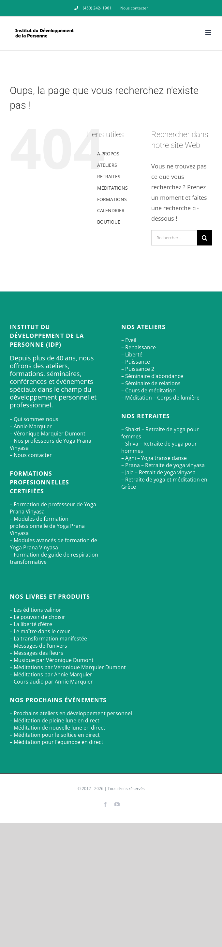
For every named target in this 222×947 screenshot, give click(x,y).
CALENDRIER (111, 210)
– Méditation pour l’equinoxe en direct (56, 742)
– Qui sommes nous (34, 419)
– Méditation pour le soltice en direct (55, 734)
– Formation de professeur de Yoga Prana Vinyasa (53, 508)
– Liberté (131, 354)
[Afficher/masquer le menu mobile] (208, 32)
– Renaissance (138, 347)
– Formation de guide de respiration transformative (54, 558)
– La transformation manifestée (48, 638)
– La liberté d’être (31, 624)
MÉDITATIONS (112, 188)
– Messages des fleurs (36, 652)
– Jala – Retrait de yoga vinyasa (158, 472)
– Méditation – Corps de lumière (160, 397)
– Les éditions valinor (35, 609)
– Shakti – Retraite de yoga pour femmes (160, 433)
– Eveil (128, 340)
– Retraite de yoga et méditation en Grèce (164, 483)
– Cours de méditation (148, 390)
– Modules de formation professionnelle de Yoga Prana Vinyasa (47, 526)
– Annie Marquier (31, 426)
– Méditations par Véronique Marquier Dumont (68, 667)
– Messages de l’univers (38, 645)
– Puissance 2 (137, 368)
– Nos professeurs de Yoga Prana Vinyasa (50, 444)
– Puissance (135, 361)
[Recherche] (204, 237)
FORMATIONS (112, 199)
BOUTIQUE (108, 222)
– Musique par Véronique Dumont (52, 660)
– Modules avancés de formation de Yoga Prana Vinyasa (53, 544)
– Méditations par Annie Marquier (51, 674)
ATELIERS (107, 165)
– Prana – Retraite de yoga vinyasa (163, 465)
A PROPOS (108, 153)
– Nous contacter (31, 455)
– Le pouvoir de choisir (37, 617)
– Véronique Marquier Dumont (47, 433)
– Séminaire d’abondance (152, 376)
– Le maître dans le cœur (40, 631)
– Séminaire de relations (151, 383)
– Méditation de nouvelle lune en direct (57, 727)
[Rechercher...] (174, 237)
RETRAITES (108, 176)
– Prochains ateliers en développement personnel (71, 713)
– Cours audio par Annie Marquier (51, 681)
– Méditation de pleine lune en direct (54, 720)
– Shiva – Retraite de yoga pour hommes (159, 447)
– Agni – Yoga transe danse (154, 458)
